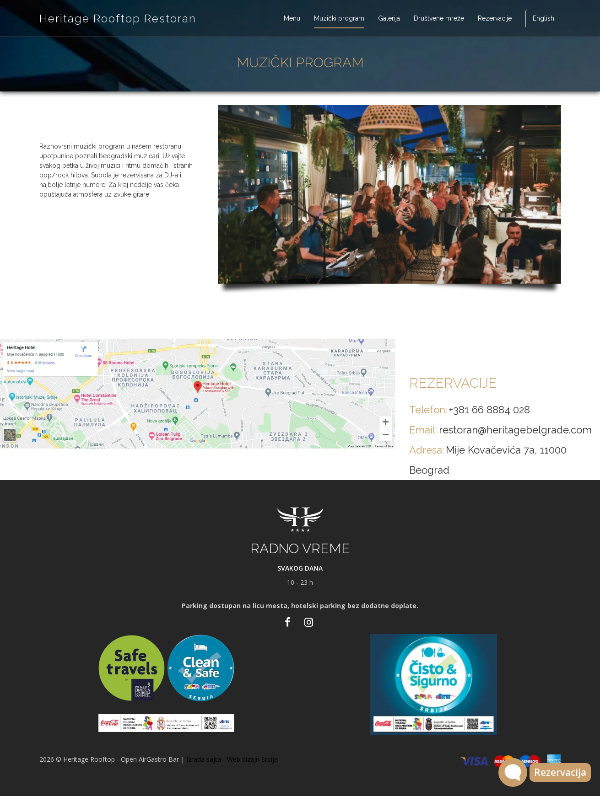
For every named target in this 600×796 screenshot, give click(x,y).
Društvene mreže (439, 18)
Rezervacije (495, 18)
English (543, 18)
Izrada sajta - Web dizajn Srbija (232, 759)
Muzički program (339, 18)
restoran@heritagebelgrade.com (515, 430)
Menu (292, 18)
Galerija (389, 18)
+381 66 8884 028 (489, 410)
